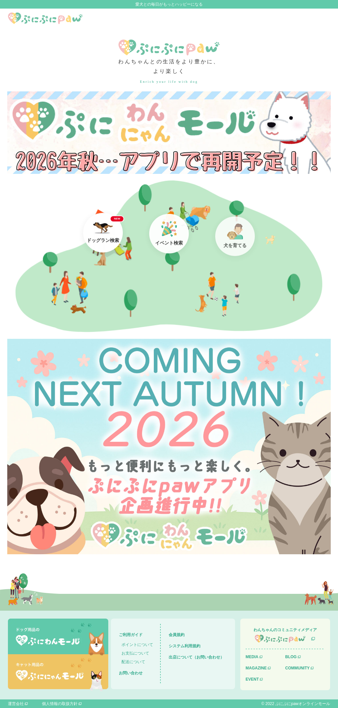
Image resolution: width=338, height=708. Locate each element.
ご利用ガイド (131, 634)
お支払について (135, 653)
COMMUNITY (297, 668)
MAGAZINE (256, 668)
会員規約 (177, 634)
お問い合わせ (131, 673)
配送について (133, 662)
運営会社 (16, 703)
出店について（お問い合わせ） (196, 657)
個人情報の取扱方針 (60, 703)
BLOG (291, 657)
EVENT (252, 679)
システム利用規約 (184, 646)
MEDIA (252, 657)
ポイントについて (137, 644)
